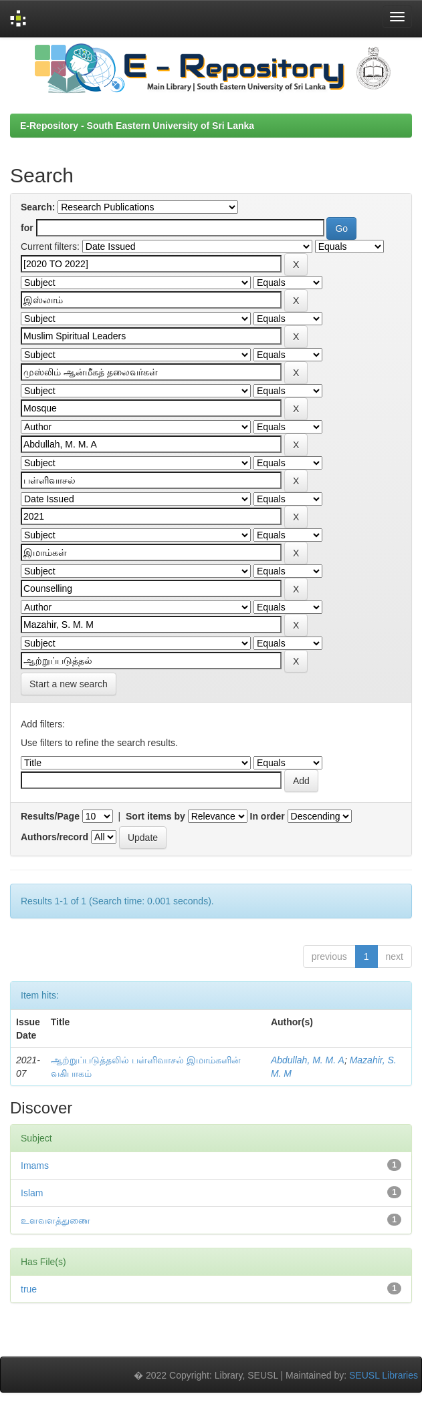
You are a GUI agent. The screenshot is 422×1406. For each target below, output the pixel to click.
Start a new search (68, 684)
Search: (38, 207)
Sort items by (155, 816)
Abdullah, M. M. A (307, 1060)
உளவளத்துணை (55, 1220)
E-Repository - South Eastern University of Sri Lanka (137, 125)
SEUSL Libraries (383, 1375)
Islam (32, 1193)
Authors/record (54, 837)
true (29, 1289)
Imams (35, 1165)
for (27, 227)
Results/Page (50, 816)
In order (267, 816)
